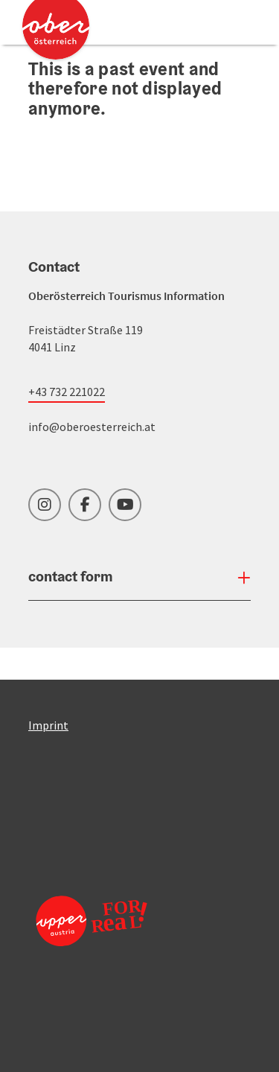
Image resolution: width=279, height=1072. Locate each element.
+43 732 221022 (66, 391)
